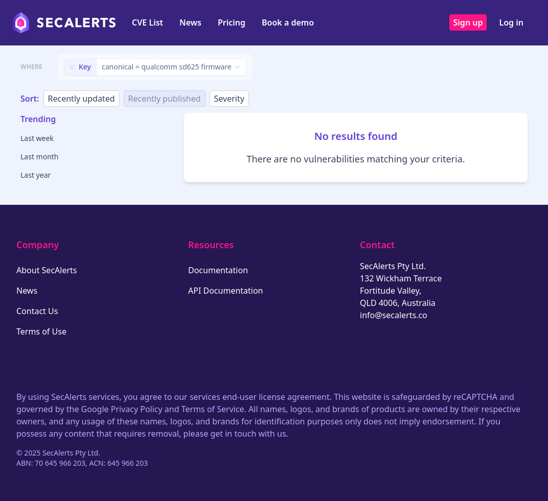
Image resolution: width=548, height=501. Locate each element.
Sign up (468, 22)
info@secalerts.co (393, 315)
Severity (229, 98)
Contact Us (37, 311)
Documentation (218, 270)
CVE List (147, 22)
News (190, 22)
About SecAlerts (46, 270)
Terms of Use (41, 331)
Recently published (164, 98)
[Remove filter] (72, 67)
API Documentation (225, 290)
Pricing (231, 22)
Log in (511, 22)
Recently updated (81, 98)
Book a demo (288, 22)
